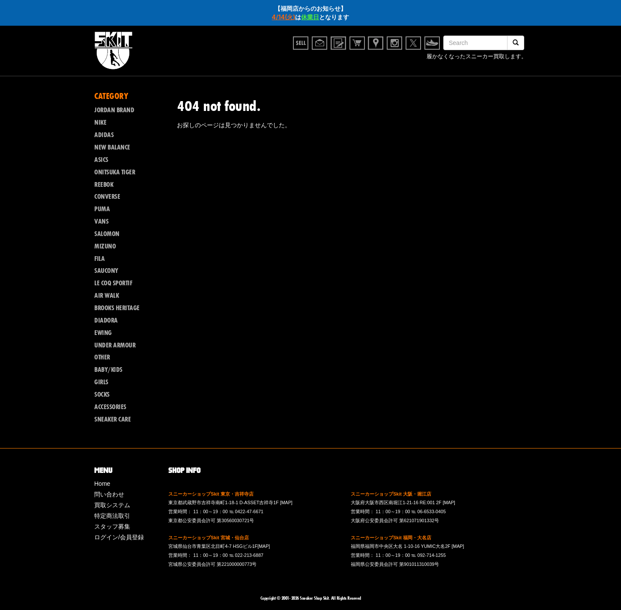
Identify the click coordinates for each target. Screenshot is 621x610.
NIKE (100, 122)
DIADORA (106, 320)
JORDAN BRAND (114, 110)
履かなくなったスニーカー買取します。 (477, 57)
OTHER (102, 357)
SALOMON (106, 234)
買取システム (112, 505)
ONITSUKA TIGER (114, 172)
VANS (101, 221)
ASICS (101, 159)
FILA (99, 258)
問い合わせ (109, 494)
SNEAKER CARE (112, 419)
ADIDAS (103, 135)
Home (102, 483)
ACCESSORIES (110, 407)
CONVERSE (107, 196)
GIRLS (101, 382)
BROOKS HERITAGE (117, 308)
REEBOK (103, 184)
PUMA (102, 209)
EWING (103, 333)
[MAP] (286, 502)
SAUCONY (106, 270)
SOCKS (102, 394)
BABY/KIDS (108, 369)
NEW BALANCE (112, 147)
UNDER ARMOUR (114, 345)
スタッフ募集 (112, 526)
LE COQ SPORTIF (113, 283)
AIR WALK (106, 295)
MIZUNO (105, 246)
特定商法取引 (112, 515)
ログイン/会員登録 (119, 537)
